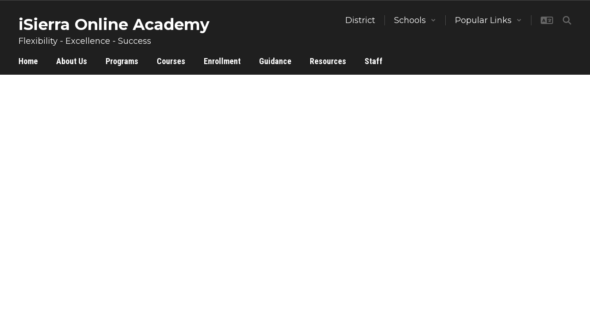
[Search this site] (567, 20)
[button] (415, 20)
